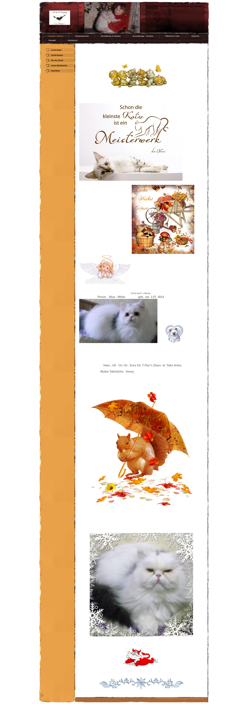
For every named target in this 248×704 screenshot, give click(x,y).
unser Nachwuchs (59, 66)
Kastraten (55, 71)
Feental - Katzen (56, 36)
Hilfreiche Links (172, 36)
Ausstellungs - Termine (142, 36)
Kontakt (52, 40)
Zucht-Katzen (57, 55)
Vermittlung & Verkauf (110, 36)
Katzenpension (82, 36)
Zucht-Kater (56, 50)
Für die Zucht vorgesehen (57, 61)
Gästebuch (73, 40)
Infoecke (195, 36)
